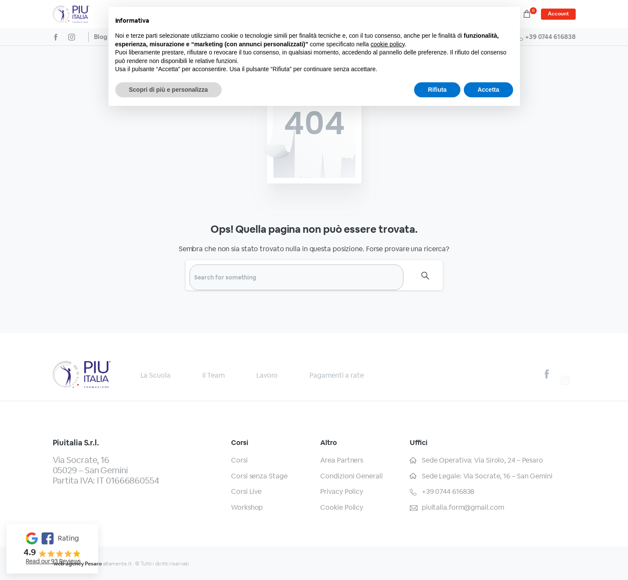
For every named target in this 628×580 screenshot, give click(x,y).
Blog (100, 37)
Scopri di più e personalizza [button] (168, 89)
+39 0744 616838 (545, 37)
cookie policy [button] (387, 44)
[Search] (296, 277)
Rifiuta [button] (437, 89)
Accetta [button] (488, 89)
